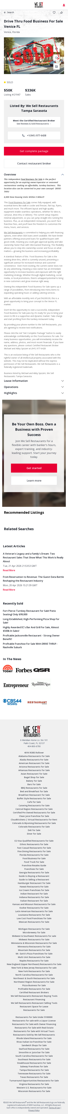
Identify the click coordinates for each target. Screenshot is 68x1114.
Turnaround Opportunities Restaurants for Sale (34, 1080)
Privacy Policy (34, 1110)
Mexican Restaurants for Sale (34, 921)
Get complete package (34, 151)
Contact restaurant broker (34, 163)
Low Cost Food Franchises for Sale (34, 918)
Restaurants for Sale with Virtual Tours (34, 1031)
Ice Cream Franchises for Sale (34, 890)
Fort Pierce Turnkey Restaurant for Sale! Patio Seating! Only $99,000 (29, 612)
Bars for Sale (34, 784)
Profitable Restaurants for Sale (34, 988)
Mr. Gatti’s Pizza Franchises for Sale (34, 953)
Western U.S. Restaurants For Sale (34, 1087)
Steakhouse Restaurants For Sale (34, 1063)
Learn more (34, 480)
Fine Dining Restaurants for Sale (34, 851)
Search (9, 12)
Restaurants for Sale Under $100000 (34, 1017)
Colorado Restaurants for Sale (34, 826)
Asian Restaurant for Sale (34, 773)
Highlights (10, 393)
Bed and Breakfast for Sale (34, 791)
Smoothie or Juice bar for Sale (34, 1052)
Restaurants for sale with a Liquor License (34, 1020)
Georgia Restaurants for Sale (34, 872)
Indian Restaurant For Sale (34, 893)
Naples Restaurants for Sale (34, 960)
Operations (11, 387)
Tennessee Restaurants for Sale (34, 1073)
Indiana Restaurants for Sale (34, 897)
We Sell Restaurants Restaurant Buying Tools (34, 996)
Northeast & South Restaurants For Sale (34, 978)
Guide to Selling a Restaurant (34, 879)
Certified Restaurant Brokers (34, 992)
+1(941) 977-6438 (34, 135)
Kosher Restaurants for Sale (34, 907)
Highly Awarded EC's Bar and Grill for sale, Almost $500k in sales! (31, 629)
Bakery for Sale (34, 780)
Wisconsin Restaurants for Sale (34, 1091)
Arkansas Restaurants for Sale (34, 770)
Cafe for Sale (34, 802)
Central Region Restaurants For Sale (34, 809)
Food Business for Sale (31, 179)
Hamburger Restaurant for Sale (34, 883)
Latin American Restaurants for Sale (34, 911)
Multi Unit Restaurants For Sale (34, 957)
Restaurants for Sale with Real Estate (34, 1027)
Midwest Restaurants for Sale (34, 939)
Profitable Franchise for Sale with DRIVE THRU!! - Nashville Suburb (30, 645)
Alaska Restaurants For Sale (34, 759)
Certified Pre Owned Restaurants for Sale (34, 812)
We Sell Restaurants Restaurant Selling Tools (34, 1003)
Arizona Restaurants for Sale (34, 766)
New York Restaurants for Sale (34, 971)
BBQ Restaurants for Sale (34, 787)
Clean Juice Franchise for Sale (34, 816)
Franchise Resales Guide (34, 865)
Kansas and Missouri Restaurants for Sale (34, 904)
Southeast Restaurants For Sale (34, 1059)
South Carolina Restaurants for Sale (34, 1055)
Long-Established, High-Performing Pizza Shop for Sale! (31, 620)
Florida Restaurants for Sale (34, 854)
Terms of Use (54, 1108)
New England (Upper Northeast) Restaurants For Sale (34, 964)
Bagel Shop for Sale (34, 777)
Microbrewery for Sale (34, 932)
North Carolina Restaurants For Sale (34, 974)
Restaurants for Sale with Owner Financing (34, 1024)
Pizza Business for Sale (34, 985)
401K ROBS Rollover (34, 752)
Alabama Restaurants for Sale (34, 756)
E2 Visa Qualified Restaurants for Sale (34, 840)
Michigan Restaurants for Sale (34, 929)
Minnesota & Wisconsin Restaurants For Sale (34, 943)
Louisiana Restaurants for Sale (34, 914)
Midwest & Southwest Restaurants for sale (34, 936)
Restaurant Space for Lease (34, 1006)
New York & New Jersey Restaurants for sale (34, 967)
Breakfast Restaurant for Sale (34, 795)
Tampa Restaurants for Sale (34, 1070)
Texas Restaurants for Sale (34, 1077)
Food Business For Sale (34, 858)
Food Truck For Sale (34, 862)
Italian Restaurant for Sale (34, 900)
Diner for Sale (34, 833)
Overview (10, 174)
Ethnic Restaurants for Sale (34, 844)
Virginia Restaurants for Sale (34, 1084)
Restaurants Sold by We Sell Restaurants (34, 1034)
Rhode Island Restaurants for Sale (34, 1038)
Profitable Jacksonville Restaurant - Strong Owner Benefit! (31, 637)
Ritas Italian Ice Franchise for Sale (34, 1041)
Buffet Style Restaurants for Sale (34, 798)
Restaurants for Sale (34, 1010)
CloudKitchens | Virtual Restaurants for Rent (34, 819)
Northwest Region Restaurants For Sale (34, 981)
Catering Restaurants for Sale (34, 805)
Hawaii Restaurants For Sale (34, 886)
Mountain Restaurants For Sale (34, 950)
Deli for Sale (34, 830)
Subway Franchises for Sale (34, 1066)
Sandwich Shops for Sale (34, 1045)
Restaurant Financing (34, 999)
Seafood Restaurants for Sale (34, 1048)
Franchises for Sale (34, 869)
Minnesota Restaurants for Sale (34, 946)
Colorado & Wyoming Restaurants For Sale (34, 823)
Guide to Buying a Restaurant (34, 876)
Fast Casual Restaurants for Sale (34, 847)
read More (9, 570)
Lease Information (16, 381)
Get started (34, 468)
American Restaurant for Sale (34, 763)
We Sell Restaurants (13, 232)
